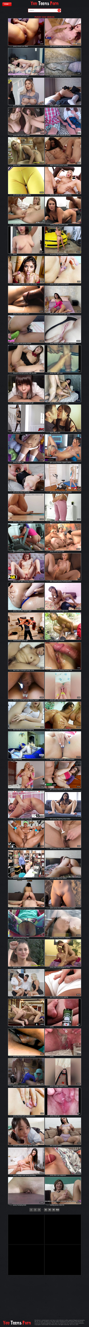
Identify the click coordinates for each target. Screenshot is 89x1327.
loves (19, 224)
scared (31, 581)
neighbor (57, 640)
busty (19, 432)
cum (23, 46)
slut (31, 284)
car (51, 254)
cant (61, 373)
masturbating (66, 908)
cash (66, 224)
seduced (61, 937)
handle (62, 640)
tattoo (15, 76)
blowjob (15, 908)
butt (21, 937)
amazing (28, 522)
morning (26, 581)
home (60, 343)
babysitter (20, 789)
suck (28, 135)
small (23, 522)
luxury (66, 254)
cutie (18, 581)
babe (14, 819)
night (67, 403)
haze (19, 967)
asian (51, 165)
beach (60, 908)
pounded (22, 106)
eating (69, 462)
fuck (25, 135)
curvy (32, 670)
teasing (62, 135)
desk (24, 1205)
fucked (66, 165)
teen (14, 343)
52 (45, 1210)
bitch (63, 403)
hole (70, 670)
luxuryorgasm (64, 284)
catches (70, 789)
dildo (22, 819)
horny (22, 1056)
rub (22, 462)
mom (18, 165)
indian (28, 284)
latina (54, 997)
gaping (66, 997)
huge (63, 611)
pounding (33, 1175)
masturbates (70, 759)
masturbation (17, 284)
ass (14, 195)
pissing (65, 46)
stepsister (73, 343)
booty (69, 135)
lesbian (59, 462)
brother (23, 1086)
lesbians (65, 730)
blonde (52, 195)
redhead (55, 46)
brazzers (24, 997)
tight (27, 76)
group (59, 551)
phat (69, 76)
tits (66, 135)
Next (57, 1210)
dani (55, 967)
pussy (15, 46)
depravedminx (61, 700)
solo (51, 46)
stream (29, 997)
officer (24, 878)
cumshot (52, 135)
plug (24, 937)
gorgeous (63, 967)
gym (51, 462)
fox (61, 878)
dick (18, 135)
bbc (55, 373)
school (19, 46)
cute (30, 373)
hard (63, 492)
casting (52, 224)
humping (20, 1205)
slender (34, 373)
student (26, 611)
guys (68, 314)
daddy (19, 462)
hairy (21, 492)
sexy (58, 522)
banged (61, 254)
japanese (25, 403)
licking (56, 343)
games (15, 967)
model (62, 522)
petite (56, 195)
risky (27, 937)
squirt (51, 432)
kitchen (52, 759)
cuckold (61, 314)
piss (69, 46)
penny (25, 848)
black (14, 997)
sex (59, 432)
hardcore (16, 700)
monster (26, 1056)
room (68, 967)
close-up (56, 1116)
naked (56, 106)
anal (55, 551)
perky (29, 195)
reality (26, 789)
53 (49, 1210)
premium (32, 1056)
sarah (22, 1027)
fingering (31, 730)
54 (53, 1210)
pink (58, 284)
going (65, 789)
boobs (33, 551)
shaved (15, 373)
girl (59, 106)
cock (21, 135)
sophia (19, 878)
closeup (56, 76)
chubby (19, 759)
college (56, 1086)
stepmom (63, 1175)
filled (26, 46)
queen (25, 195)
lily (18, 106)
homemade (66, 343)
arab (27, 1086)
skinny (52, 611)
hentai (35, 284)
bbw (66, 76)
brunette (56, 165)
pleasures (68, 492)
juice (27, 314)
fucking (23, 76)
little (22, 611)
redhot (65, 878)
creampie (21, 373)
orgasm (64, 462)
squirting (62, 76)
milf (57, 254)
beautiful (20, 314)
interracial (64, 195)
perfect (69, 581)
